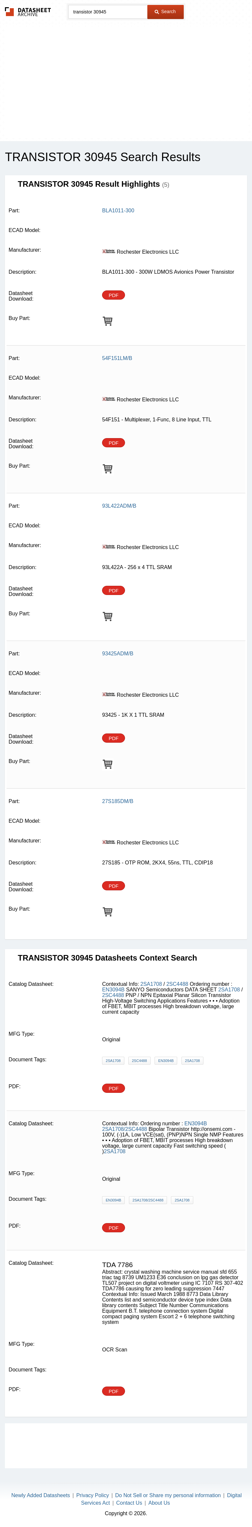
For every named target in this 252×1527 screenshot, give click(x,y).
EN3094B (113, 989)
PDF (113, 295)
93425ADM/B (117, 653)
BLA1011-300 (118, 210)
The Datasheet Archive (28, 11)
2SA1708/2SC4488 (124, 1129)
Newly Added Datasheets (40, 1495)
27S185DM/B (117, 801)
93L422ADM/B (119, 506)
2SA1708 (151, 984)
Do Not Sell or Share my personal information (168, 1495)
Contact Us (129, 1503)
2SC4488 (177, 984)
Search (165, 11)
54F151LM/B (117, 358)
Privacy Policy (92, 1495)
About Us (159, 1503)
